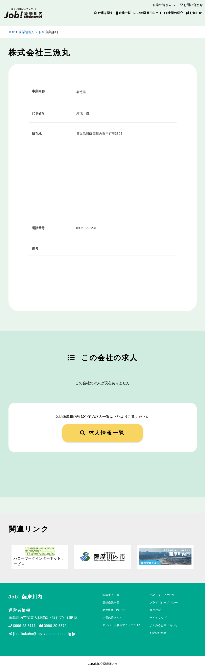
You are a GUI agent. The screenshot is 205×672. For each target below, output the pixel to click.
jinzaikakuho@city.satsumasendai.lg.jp (41, 634)
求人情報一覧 (102, 433)
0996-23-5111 (22, 626)
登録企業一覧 (110, 602)
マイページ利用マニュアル (121, 625)
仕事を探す (103, 13)
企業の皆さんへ (164, 5)
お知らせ (194, 13)
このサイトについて (162, 595)
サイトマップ (158, 617)
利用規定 (155, 610)
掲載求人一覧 (110, 595)
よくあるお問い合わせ (164, 625)
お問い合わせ (193, 5)
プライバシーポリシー (164, 602)
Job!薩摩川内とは (147, 13)
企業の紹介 (173, 13)
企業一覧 (123, 13)
